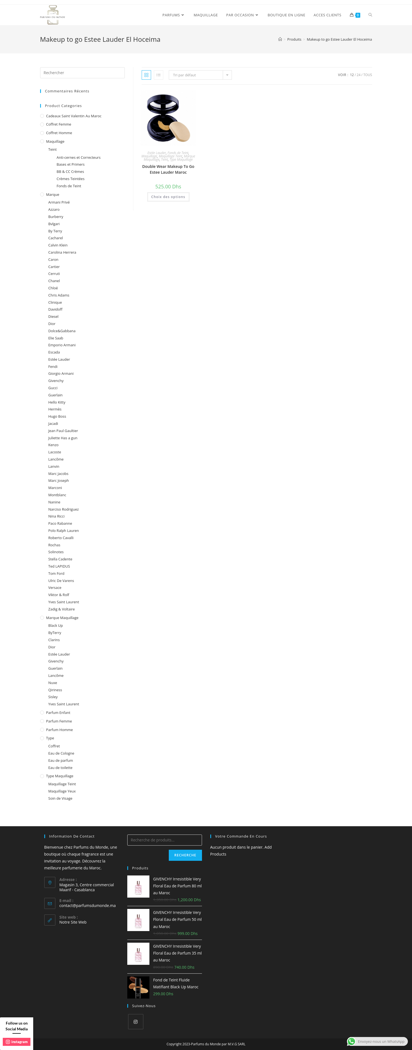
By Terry (55, 230)
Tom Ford (56, 573)
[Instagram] (135, 1021)
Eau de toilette (60, 767)
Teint (164, 159)
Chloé (53, 287)
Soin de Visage (60, 798)
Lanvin (53, 466)
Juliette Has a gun (62, 437)
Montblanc (57, 494)
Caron (53, 259)
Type (50, 737)
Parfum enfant (58, 712)
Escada (54, 352)
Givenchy (56, 380)
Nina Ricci (56, 516)
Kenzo (53, 444)
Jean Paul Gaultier (63, 430)
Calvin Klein (58, 245)
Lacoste (54, 451)
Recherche (185, 855)
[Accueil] (280, 39)
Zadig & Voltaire (61, 609)
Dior (52, 323)
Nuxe (52, 682)
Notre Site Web (73, 922)
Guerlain (55, 395)
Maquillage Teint (170, 156)
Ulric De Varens (61, 580)
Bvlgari (54, 223)
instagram (17, 1041)
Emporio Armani (62, 344)
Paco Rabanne (60, 523)
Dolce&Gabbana (62, 330)
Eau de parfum (60, 760)
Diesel (53, 316)
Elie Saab (55, 338)
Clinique (55, 302)
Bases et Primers (71, 164)
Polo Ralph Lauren (63, 530)
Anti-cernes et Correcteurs (79, 157)
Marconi (55, 487)
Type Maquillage (181, 159)
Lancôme (56, 459)
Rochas (54, 544)
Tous (367, 74)
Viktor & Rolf (58, 594)
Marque (52, 194)
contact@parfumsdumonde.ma (87, 905)
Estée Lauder (156, 152)
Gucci (53, 387)
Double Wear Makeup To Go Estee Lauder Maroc (168, 169)
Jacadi (53, 423)
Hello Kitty (57, 402)
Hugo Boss (57, 416)
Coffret (54, 746)
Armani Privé (59, 202)
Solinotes (56, 551)
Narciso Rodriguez (63, 509)
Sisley (53, 696)
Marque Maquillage (62, 617)
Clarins (54, 639)
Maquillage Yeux (62, 791)
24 (359, 74)
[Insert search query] (82, 72)
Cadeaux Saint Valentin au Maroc (74, 115)
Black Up (55, 625)
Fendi (53, 366)
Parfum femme (59, 721)
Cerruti (54, 273)
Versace (54, 587)
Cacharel (55, 237)
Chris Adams (58, 295)
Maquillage (149, 156)
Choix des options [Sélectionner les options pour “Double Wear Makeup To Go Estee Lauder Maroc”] (168, 196)
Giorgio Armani (61, 373)
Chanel (54, 280)
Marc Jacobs (58, 473)
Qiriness (55, 689)
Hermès (55, 409)
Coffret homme (59, 132)
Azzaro (54, 209)
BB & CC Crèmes (70, 171)
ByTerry (54, 632)
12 (352, 74)
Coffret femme (58, 124)
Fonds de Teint (177, 152)
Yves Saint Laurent (63, 601)
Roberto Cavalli (61, 537)
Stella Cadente (60, 559)
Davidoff (55, 309)
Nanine (54, 502)
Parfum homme (59, 729)
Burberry (55, 216)
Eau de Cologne (61, 753)
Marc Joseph (58, 480)
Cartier (54, 266)
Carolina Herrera (62, 252)
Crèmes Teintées (71, 178)
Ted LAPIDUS (59, 566)
